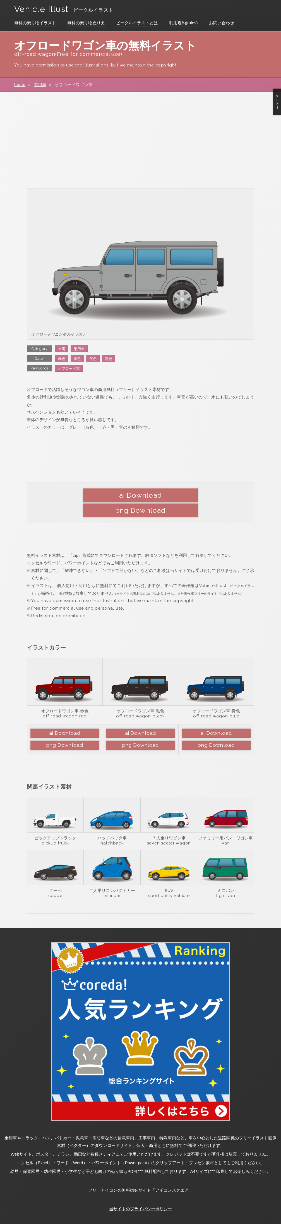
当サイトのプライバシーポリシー (140, 1194)
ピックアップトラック (55, 823)
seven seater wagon (169, 828)
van (226, 828)
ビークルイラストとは (137, 22)
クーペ (55, 876)
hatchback (112, 828)
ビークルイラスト (96, 10)
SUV (169, 876)
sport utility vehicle (169, 881)
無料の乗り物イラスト (35, 22)
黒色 (108, 359)
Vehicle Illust (43, 9)
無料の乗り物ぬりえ (86, 22)
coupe (55, 881)
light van (225, 881)
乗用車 (40, 84)
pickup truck (55, 828)
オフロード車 (69, 368)
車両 (61, 349)
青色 (77, 359)
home (20, 84)
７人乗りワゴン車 (169, 823)
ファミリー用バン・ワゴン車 (225, 823)
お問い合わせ (221, 22)
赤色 (61, 359)
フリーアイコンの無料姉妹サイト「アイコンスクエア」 (140, 1175)
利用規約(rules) (183, 22)
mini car (112, 881)
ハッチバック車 (112, 823)
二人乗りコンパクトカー (112, 876)
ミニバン (225, 876)
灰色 (93, 359)
